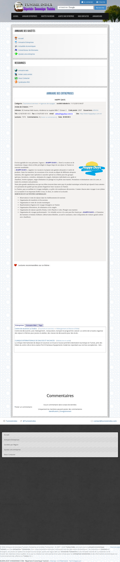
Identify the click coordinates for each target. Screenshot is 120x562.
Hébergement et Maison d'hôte (67, 329)
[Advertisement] (60, 143)
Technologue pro (75, 561)
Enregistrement (65, 411)
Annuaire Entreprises (29, 16)
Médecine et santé (63, 340)
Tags (40, 325)
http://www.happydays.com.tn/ (91, 114)
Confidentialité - (63, 561)
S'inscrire (100, 2)
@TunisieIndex (29, 421)
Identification (53, 411)
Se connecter (87, 2)
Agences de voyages (47, 103)
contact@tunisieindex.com (105, 421)
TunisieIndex (11, 421)
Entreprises (19, 325)
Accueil (15, 16)
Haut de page (115, 547)
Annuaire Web (31, 325)
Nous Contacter (83, 16)
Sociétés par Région (47, 16)
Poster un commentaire (48, 117)
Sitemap (53, 561)
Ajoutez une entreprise (66, 16)
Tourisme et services (30, 103)
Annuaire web (97, 16)
